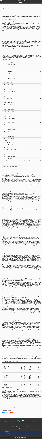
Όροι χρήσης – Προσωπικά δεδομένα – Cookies (14, 426)
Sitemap (33, 426)
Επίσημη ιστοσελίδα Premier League (6, 410)
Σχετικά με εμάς (24, 426)
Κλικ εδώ (7, 17)
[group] (21, 17)
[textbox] (21, 15)
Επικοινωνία (29, 426)
